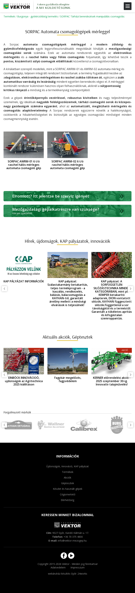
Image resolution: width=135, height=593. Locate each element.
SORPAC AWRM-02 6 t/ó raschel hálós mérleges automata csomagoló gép (67, 164)
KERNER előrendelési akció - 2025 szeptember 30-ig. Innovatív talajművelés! (111, 381)
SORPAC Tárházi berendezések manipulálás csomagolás (92, 16)
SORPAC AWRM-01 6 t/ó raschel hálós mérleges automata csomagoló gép (23, 164)
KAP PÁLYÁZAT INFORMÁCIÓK (24, 281)
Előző (4, 288)
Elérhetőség (67, 500)
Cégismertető (67, 494)
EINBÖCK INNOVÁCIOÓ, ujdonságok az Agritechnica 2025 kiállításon (24, 381)
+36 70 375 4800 (73, 536)
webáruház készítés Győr (62, 573)
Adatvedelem (58, 567)
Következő (130, 288)
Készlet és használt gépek (67, 488)
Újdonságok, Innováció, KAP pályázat (67, 466)
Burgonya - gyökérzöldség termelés (37, 16)
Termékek (9, 16)
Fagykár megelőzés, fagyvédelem (67, 379)
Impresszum (77, 567)
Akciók (67, 477)
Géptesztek (67, 483)
